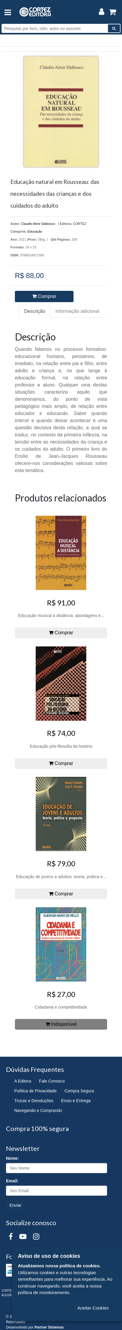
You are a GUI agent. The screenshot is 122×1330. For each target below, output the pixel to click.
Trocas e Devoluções (33, 1100)
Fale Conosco (52, 1081)
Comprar (44, 296)
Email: (12, 1180)
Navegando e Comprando (38, 1110)
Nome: (12, 1158)
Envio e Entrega (76, 1100)
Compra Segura (79, 1090)
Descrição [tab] (34, 311)
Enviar (15, 1205)
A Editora (22, 1081)
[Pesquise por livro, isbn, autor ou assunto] (54, 28)
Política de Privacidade (35, 1090)
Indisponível (61, 1024)
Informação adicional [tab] (77, 311)
